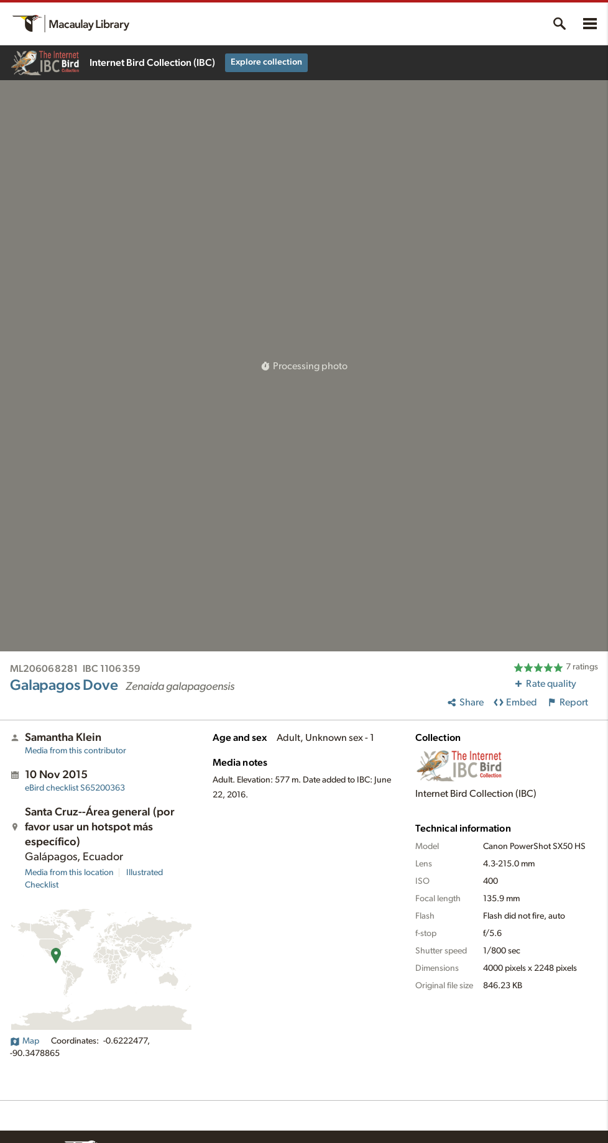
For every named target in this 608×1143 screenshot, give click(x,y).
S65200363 (75, 788)
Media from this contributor (75, 750)
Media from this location (69, 872)
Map (24, 1041)
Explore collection (266, 62)
